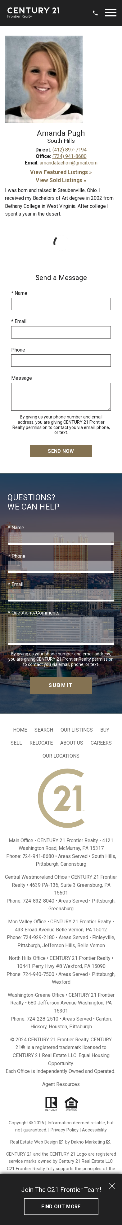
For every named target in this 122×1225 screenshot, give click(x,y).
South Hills (103, 856)
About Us (71, 743)
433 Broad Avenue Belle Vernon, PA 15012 (61, 930)
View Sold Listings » (61, 180)
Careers (101, 743)
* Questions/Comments (34, 613)
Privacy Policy (65, 1130)
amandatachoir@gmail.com (68, 163)
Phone (18, 350)
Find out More (60, 1207)
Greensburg (61, 909)
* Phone (16, 556)
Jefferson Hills (58, 945)
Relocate (41, 743)
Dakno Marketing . (91, 1142)
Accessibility (94, 1130)
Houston (58, 1027)
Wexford (61, 982)
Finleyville (103, 937)
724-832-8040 (38, 901)
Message (21, 378)
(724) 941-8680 (69, 156)
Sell (16, 743)
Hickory (38, 1027)
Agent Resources (61, 1084)
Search (43, 730)
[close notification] (112, 1184)
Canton (103, 1019)
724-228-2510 (42, 1019)
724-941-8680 (38, 856)
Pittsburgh (47, 864)
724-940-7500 (38, 974)
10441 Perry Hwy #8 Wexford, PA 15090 (61, 966)
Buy (104, 730)
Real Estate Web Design (36, 1142)
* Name (19, 293)
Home (20, 730)
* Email (18, 321)
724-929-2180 (39, 937)
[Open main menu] (110, 12)
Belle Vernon (91, 945)
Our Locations (61, 756)
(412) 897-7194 (69, 150)
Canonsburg (73, 864)
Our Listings (77, 730)
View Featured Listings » (61, 172)
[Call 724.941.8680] (95, 13)
